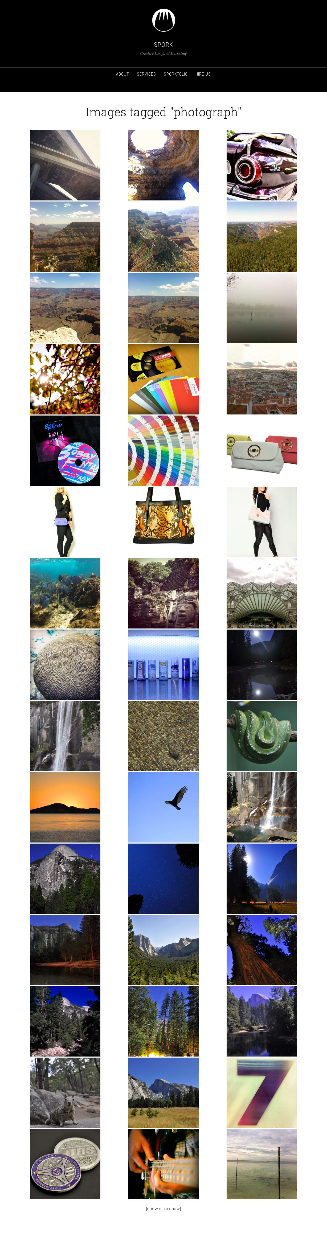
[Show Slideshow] (163, 1209)
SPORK (163, 44)
